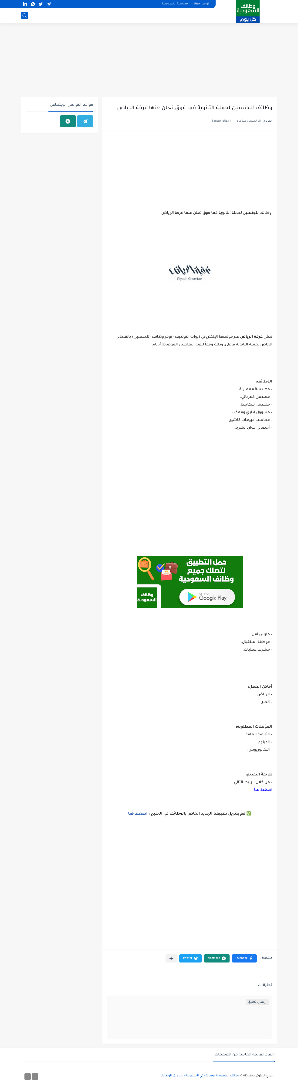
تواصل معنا (201, 4)
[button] (244, 958)
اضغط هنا (263, 790)
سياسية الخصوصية (175, 4)
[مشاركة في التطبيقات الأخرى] (171, 958)
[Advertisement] (149, 60)
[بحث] (24, 15)
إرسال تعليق (257, 1002)
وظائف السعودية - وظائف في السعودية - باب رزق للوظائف (200, 1076)
